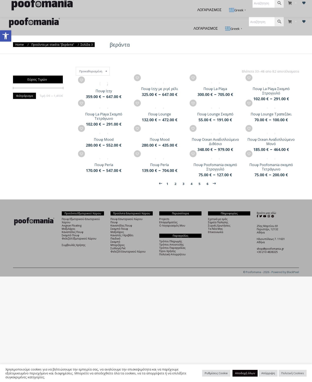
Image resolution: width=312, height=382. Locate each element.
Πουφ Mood (104, 138)
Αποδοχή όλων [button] (245, 373)
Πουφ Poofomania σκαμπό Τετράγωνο (271, 167)
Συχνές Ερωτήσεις (219, 226)
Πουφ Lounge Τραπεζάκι (271, 110)
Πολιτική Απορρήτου (172, 255)
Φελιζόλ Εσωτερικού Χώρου (128, 252)
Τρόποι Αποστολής (171, 245)
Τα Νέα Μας (215, 229)
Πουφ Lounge (159, 110)
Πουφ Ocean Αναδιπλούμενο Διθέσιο (215, 140)
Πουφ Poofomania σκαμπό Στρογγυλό (215, 167)
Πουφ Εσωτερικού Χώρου (126, 220)
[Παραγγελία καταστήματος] (93, 63)
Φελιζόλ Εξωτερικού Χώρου (79, 239)
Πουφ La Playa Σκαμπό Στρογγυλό (271, 85)
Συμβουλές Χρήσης (73, 246)
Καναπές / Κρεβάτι (121, 236)
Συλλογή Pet (117, 249)
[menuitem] (95, 7)
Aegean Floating (71, 226)
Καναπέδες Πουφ (72, 233)
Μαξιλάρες (68, 229)
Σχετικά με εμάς (218, 220)
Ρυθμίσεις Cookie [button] (216, 373)
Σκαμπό (115, 242)
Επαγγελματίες (168, 223)
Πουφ (114, 223)
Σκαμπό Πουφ (70, 236)
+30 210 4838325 (267, 253)
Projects (164, 220)
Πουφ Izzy (104, 83)
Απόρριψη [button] (268, 373)
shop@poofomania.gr (270, 249)
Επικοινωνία (215, 233)
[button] (5, 36)
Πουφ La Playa (215, 83)
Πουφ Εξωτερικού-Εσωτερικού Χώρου (81, 221)
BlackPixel (293, 273)
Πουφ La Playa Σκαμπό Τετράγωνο (103, 112)
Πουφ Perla (103, 165)
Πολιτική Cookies (292, 373)
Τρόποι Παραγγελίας (172, 249)
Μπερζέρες (117, 246)
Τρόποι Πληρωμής (170, 242)
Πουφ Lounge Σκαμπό (215, 110)
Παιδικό (115, 239)
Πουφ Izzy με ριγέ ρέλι (159, 83)
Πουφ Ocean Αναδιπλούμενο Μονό (271, 140)
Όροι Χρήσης (167, 252)
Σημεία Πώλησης (218, 223)
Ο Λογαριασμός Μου (172, 226)
